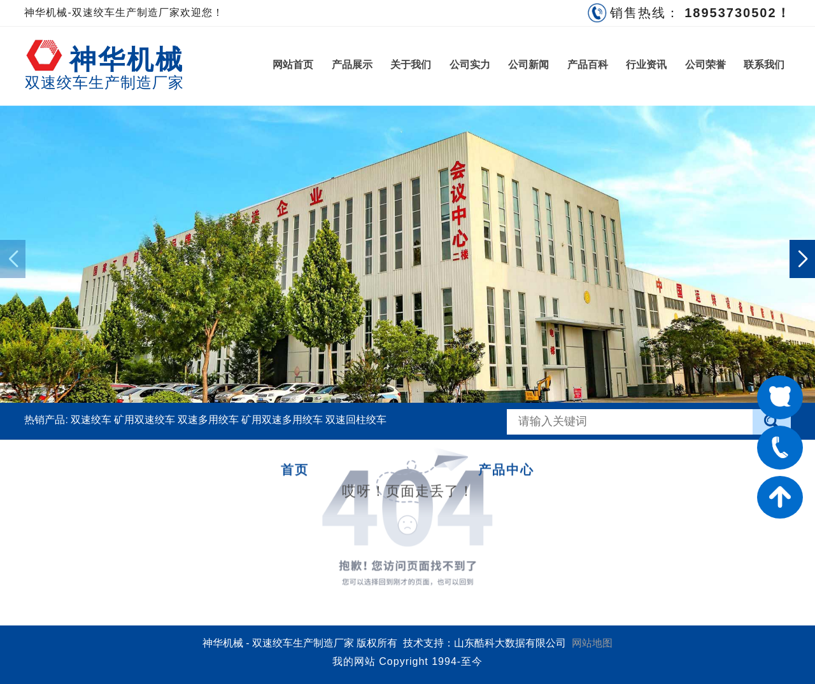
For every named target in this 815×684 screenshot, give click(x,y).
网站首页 (293, 64)
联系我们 (764, 64)
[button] (802, 259)
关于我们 (410, 64)
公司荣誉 (705, 64)
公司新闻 (528, 64)
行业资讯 (646, 64)
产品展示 (352, 64)
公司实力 (470, 64)
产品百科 (587, 64)
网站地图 (592, 643)
